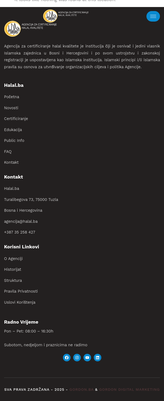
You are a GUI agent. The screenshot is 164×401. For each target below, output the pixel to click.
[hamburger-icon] (153, 16)
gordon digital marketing (129, 389)
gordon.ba (82, 389)
